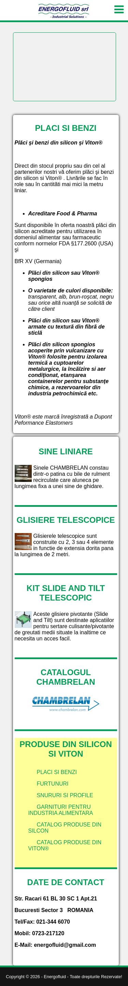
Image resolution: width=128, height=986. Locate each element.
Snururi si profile (65, 795)
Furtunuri (53, 784)
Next (106, 32)
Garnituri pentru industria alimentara (60, 810)
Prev (22, 32)
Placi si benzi (57, 772)
